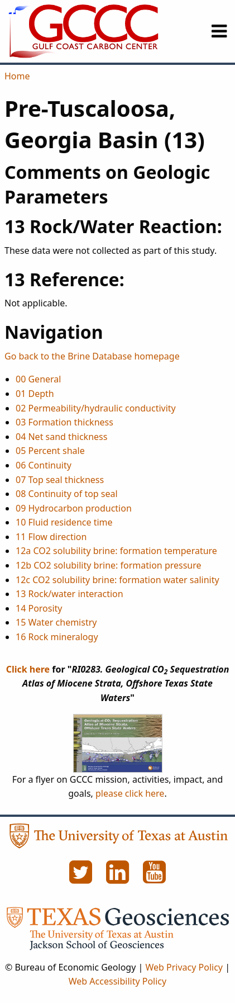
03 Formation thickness (64, 422)
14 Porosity (39, 608)
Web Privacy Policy (184, 967)
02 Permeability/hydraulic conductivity (96, 408)
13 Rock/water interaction (69, 594)
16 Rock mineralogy (57, 637)
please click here (129, 793)
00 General (38, 379)
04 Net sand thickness (61, 436)
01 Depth (35, 393)
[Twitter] (82, 878)
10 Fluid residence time (64, 522)
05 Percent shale (50, 450)
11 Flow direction (51, 537)
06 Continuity (43, 465)
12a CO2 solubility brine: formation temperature (116, 551)
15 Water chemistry (56, 622)
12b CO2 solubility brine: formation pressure (109, 565)
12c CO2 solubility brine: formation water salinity (117, 580)
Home (17, 76)
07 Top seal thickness (60, 480)
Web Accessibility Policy (117, 981)
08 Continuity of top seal (67, 494)
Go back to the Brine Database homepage (92, 356)
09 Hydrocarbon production (74, 508)
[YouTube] (154, 878)
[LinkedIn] (118, 878)
